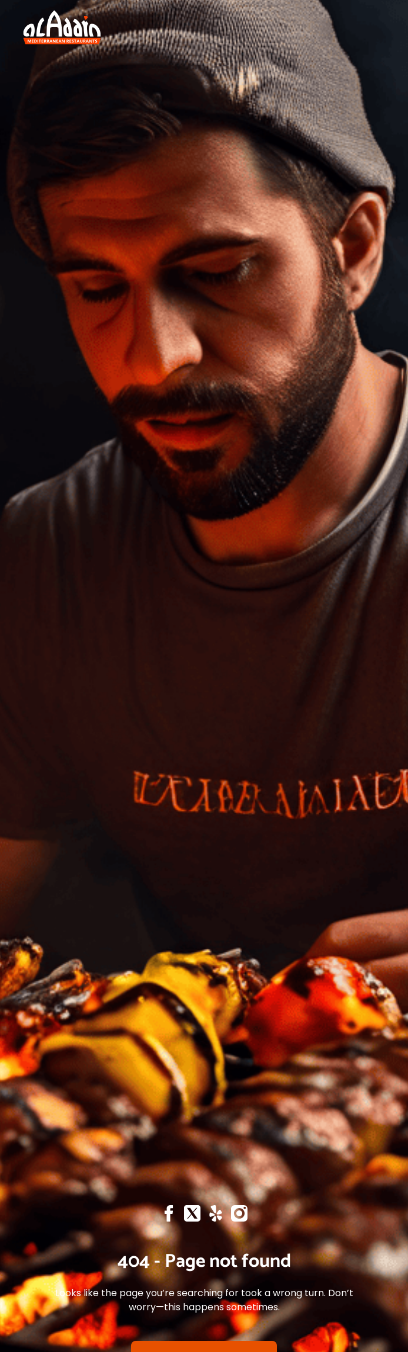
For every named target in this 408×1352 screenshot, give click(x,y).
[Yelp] (216, 1216)
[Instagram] (239, 1216)
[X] (192, 1216)
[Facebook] (168, 1216)
